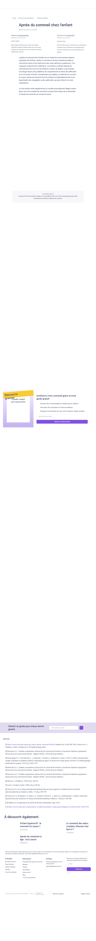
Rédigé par (20, 35)
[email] (62, 416)
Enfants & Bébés (42, 18)
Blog (14, 18)
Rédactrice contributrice (18, 37)
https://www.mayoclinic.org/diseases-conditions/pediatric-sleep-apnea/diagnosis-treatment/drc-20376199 (48, 807)
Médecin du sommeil (63, 37)
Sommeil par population (26, 18)
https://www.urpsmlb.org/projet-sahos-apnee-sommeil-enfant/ (31, 744)
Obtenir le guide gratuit (62, 422)
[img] (90, 4)
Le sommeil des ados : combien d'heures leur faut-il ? (77, 826)
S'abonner (78, 869)
